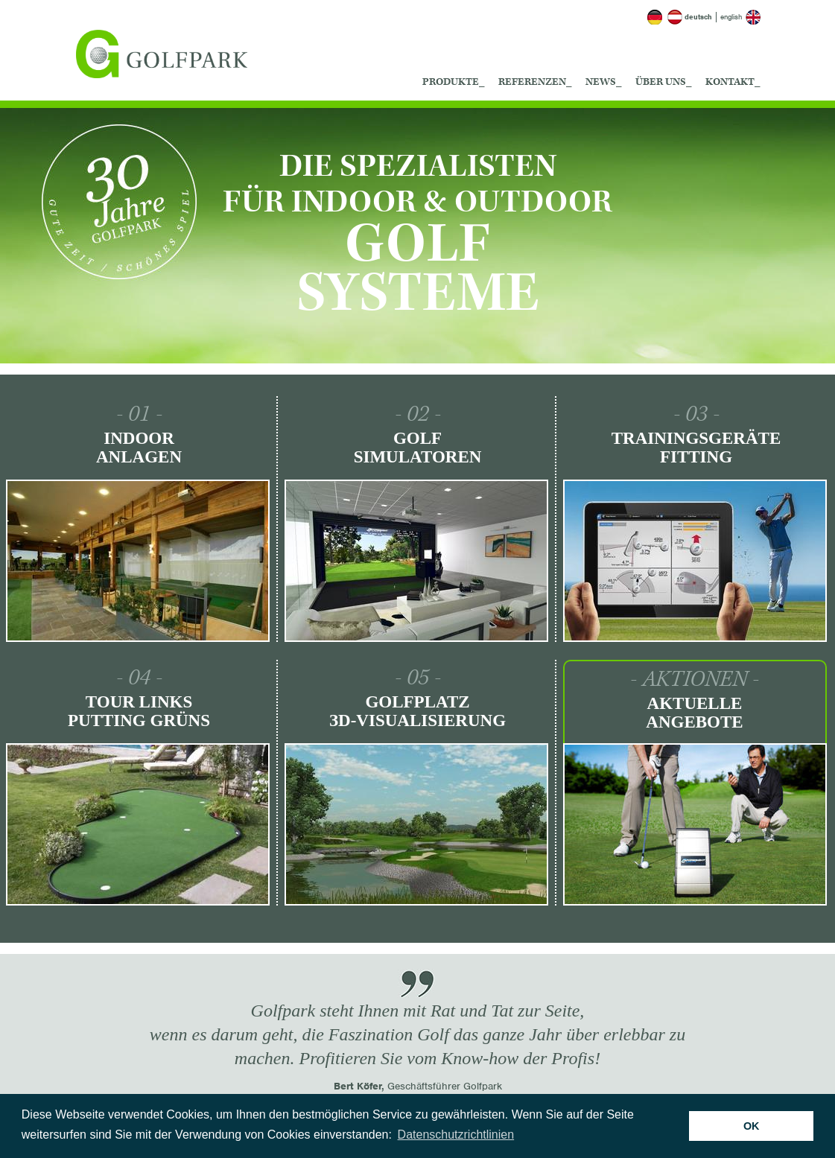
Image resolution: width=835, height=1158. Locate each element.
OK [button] (751, 1126)
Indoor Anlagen (139, 447)
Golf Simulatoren (418, 447)
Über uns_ (663, 82)
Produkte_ (453, 82)
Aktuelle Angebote (694, 712)
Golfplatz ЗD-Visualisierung (417, 711)
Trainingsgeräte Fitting (696, 447)
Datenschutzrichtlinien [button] (456, 1134)
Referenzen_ (535, 82)
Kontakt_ (733, 82)
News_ (603, 82)
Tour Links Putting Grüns (139, 711)
